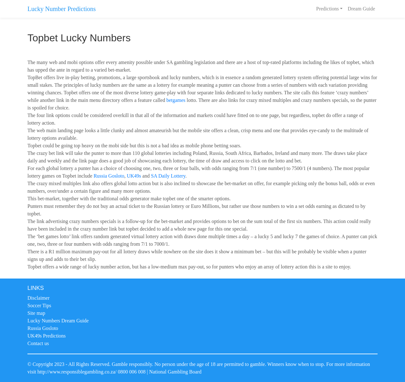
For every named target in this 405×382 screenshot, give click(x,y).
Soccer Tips (39, 305)
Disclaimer (38, 298)
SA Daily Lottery (168, 176)
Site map (36, 313)
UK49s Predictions (46, 335)
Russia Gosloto (109, 176)
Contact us (38, 343)
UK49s (134, 176)
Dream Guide (361, 8)
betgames (175, 100)
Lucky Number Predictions (61, 8)
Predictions (327, 8)
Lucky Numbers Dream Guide (58, 320)
